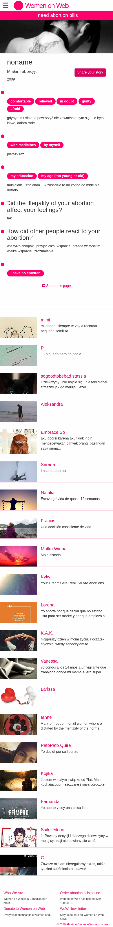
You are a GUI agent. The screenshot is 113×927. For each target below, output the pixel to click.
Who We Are (13, 893)
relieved (45, 101)
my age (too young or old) (62, 176)
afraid (15, 109)
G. (43, 857)
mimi (45, 319)
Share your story (90, 72)
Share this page (56, 286)
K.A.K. (47, 633)
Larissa (48, 689)
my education (22, 176)
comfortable (21, 101)
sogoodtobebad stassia (63, 376)
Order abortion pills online (80, 893)
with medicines (23, 145)
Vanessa (49, 661)
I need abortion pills (56, 15)
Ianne (46, 717)
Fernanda (50, 801)
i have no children (25, 273)
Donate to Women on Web (24, 909)
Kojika (47, 773)
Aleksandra (52, 404)
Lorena (48, 604)
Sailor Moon (52, 829)
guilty (86, 101)
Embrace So (53, 432)
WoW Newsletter (73, 909)
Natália (48, 492)
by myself (52, 145)
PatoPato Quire (56, 745)
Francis (48, 520)
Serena (48, 464)
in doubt (67, 101)
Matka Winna (54, 548)
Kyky (45, 576)
